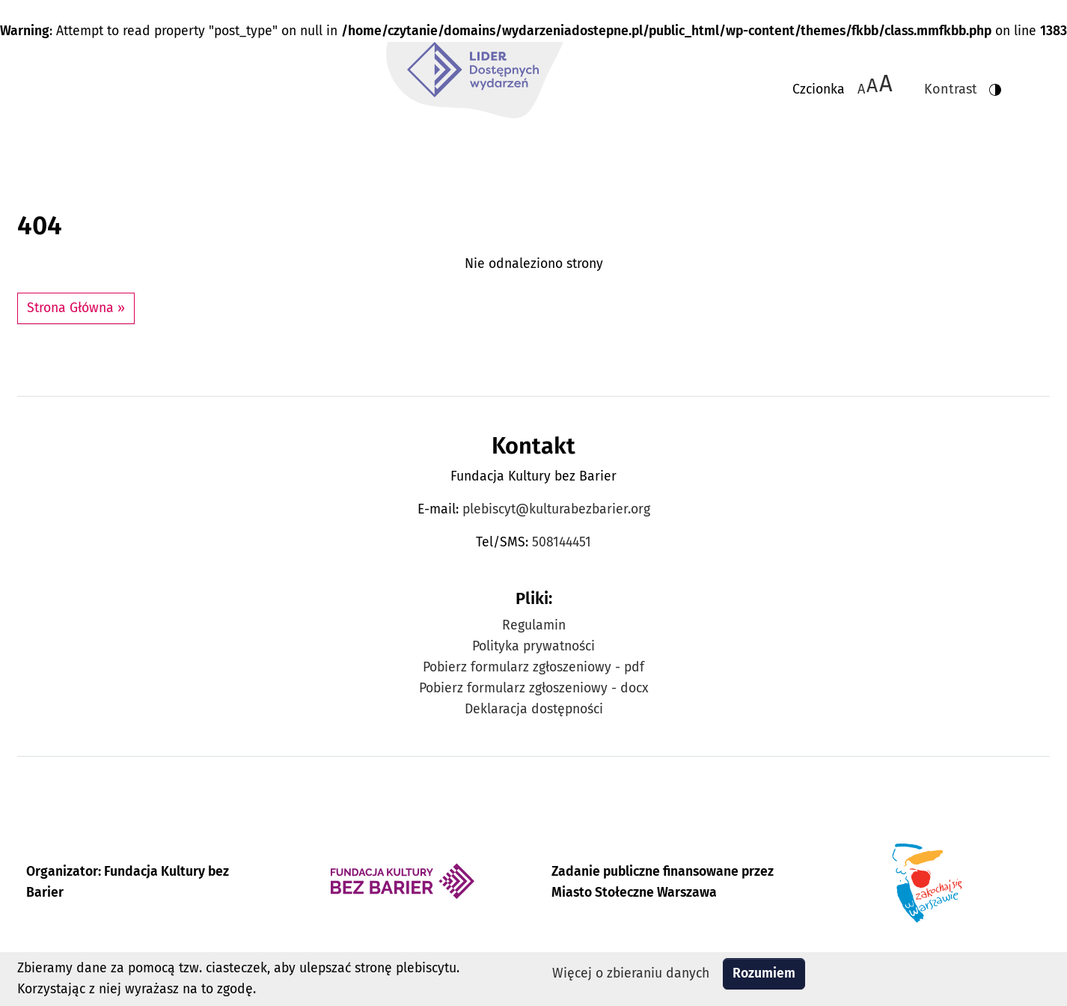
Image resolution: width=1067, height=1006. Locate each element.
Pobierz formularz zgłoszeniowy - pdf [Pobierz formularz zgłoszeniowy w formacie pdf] (533, 667)
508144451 (561, 542)
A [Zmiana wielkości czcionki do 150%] (872, 84)
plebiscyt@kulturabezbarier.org (556, 509)
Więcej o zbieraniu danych (630, 973)
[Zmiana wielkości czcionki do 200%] (885, 84)
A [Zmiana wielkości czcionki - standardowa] (861, 89)
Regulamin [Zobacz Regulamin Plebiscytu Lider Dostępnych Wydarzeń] (534, 625)
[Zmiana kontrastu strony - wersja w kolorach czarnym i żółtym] (956, 84)
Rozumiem (764, 973)
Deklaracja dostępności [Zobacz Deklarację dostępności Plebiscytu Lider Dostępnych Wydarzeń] (534, 709)
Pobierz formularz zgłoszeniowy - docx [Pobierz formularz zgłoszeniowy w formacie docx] (534, 688)
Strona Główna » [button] (76, 308)
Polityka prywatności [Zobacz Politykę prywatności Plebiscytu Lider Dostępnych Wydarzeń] (533, 646)
